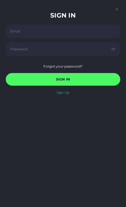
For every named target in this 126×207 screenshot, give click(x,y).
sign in (63, 79)
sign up (63, 92)
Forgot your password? (63, 66)
